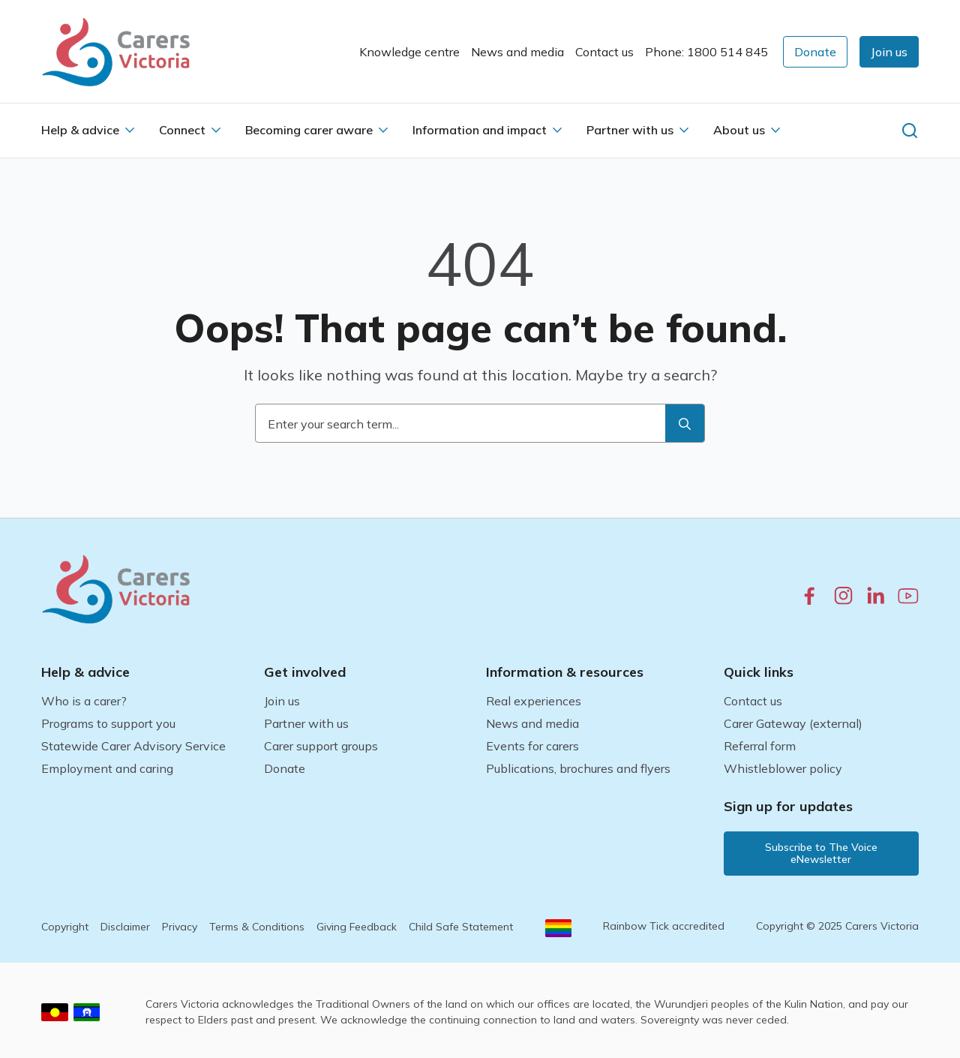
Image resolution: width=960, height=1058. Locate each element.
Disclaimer (125, 926)
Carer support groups (321, 745)
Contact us (604, 51)
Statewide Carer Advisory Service (133, 745)
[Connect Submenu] (216, 130)
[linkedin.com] (875, 595)
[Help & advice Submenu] (129, 130)
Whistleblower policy (783, 768)
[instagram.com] (843, 595)
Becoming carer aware (309, 129)
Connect (182, 129)
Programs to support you (108, 723)
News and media (517, 51)
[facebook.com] (810, 595)
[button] (889, 52)
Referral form (760, 745)
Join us (282, 700)
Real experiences (533, 700)
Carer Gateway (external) (793, 723)
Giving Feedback (356, 926)
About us (739, 129)
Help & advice (80, 129)
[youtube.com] (908, 595)
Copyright (64, 926)
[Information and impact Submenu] (557, 130)
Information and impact (479, 129)
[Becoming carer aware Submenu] (383, 130)
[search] (684, 423)
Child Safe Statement (461, 926)
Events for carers (532, 745)
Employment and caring (107, 768)
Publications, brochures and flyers (578, 768)
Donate (284, 768)
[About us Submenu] (775, 130)
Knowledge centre (409, 51)
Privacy (179, 926)
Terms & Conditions (256, 926)
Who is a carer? (84, 700)
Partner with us (630, 129)
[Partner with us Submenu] (684, 130)
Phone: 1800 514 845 (706, 51)
